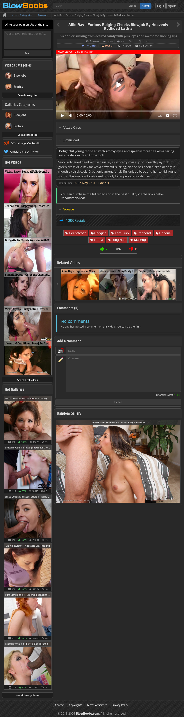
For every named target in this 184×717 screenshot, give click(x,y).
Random (126, 45)
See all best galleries (27, 695)
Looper (109, 45)
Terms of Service (97, 705)
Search (146, 5)
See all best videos (27, 379)
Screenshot (146, 45)
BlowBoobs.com (87, 713)
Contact (59, 705)
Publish (118, 402)
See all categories (27, 95)
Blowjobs (94, 41)
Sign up (172, 6)
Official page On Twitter (25, 151)
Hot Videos (13, 162)
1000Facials (76, 220)
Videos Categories (18, 65)
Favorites (91, 45)
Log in (160, 6)
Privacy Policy (120, 705)
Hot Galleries (14, 389)
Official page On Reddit (25, 143)
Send (27, 53)
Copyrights (75, 705)
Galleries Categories (20, 104)
